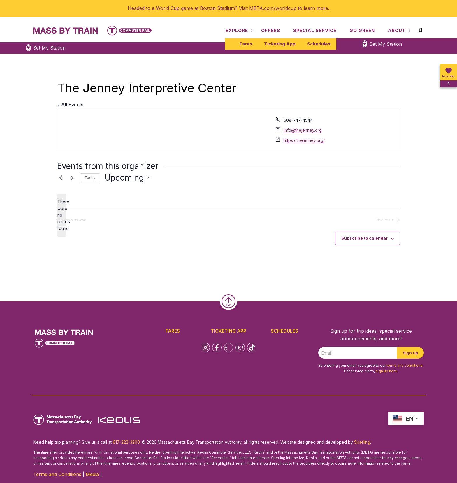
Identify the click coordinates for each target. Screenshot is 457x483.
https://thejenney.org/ (304, 140)
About (397, 30)
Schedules (319, 44)
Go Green (362, 30)
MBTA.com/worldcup (272, 8)
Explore (237, 30)
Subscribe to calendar (364, 238)
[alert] (61, 215)
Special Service (314, 30)
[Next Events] (71, 177)
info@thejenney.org (303, 130)
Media (92, 474)
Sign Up (410, 352)
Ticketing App (280, 44)
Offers (270, 30)
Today (90, 177)
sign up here (386, 371)
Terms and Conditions (57, 474)
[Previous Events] (60, 177)
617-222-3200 (126, 442)
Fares (246, 44)
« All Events (70, 104)
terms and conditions (404, 365)
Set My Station (385, 44)
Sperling (362, 442)
